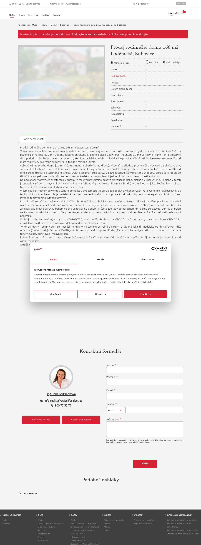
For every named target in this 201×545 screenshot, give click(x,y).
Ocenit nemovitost (81, 420)
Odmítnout (55, 294)
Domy (54, 25)
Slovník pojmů (77, 533)
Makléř (107, 523)
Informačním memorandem (116, 442)
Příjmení (111, 377)
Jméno (110, 365)
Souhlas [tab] (53, 259)
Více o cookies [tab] (147, 259)
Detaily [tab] (100, 259)
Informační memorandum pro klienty (182, 520)
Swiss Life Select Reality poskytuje (84, 523)
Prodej (44, 25)
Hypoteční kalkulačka (143, 523)
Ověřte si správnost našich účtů (50, 523)
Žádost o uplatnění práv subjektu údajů (183, 533)
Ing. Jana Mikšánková (61, 394)
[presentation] (130, 450)
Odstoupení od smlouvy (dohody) (85, 527)
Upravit (100, 294)
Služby (12, 15)
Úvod (34, 25)
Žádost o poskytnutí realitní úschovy (86, 544)
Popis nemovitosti (33, 139)
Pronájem (6, 523)
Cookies (41, 537)
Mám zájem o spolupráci (114, 520)
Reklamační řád (44, 533)
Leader (106, 530)
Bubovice (64, 25)
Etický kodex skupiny (46, 527)
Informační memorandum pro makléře (182, 530)
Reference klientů (41, 420)
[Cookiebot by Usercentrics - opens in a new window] (153, 249)
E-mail (109, 390)
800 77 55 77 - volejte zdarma (26, 4)
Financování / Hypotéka (144, 520)
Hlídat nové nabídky (79, 537)
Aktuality (41, 530)
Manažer (107, 527)
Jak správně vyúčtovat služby (83, 530)
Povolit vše (145, 294)
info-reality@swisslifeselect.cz (67, 4)
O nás (40, 520)
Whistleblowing (44, 540)
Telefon (110, 404)
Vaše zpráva (112, 419)
